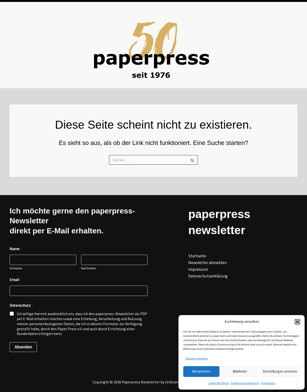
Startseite (197, 256)
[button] (297, 321)
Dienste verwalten (197, 358)
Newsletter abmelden (207, 262)
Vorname (16, 268)
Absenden (23, 347)
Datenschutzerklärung (245, 383)
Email (16, 279)
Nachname (88, 268)
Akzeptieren (201, 371)
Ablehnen (240, 371)
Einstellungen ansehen (280, 371)
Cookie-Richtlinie (218, 383)
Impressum (268, 383)
